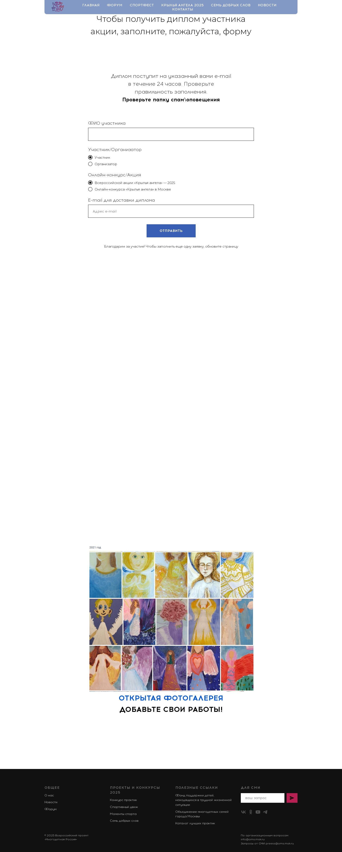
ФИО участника (107, 123)
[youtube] (258, 812)
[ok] (250, 812)
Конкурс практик (123, 800)
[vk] (243, 812)
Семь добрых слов (230, 5)
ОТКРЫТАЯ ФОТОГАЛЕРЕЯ (171, 698)
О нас (49, 795)
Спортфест (142, 5)
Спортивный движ (124, 807)
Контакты (182, 9)
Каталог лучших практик (195, 823)
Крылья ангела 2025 (182, 5)
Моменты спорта (123, 814)
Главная (90, 5)
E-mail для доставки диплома (121, 200)
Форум (114, 5)
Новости (267, 5)
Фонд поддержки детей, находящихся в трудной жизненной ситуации (203, 800)
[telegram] (265, 812)
